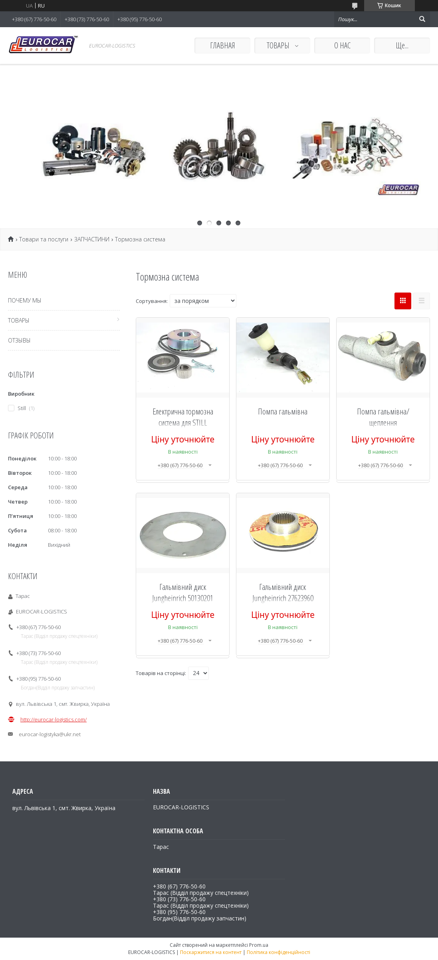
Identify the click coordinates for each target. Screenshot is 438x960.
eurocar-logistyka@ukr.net (50, 734)
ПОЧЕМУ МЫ (25, 300)
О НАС (342, 45)
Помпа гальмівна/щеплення (383, 417)
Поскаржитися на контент (211, 952)
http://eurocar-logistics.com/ (53, 719)
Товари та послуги (43, 239)
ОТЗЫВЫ (19, 340)
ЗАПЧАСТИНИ (91, 239)
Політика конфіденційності (278, 952)
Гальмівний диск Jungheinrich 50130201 (182, 592)
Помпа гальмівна (282, 411)
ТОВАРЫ (279, 45)
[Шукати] (422, 19)
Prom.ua (258, 945)
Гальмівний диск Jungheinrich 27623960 (282, 592)
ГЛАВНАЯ (222, 45)
